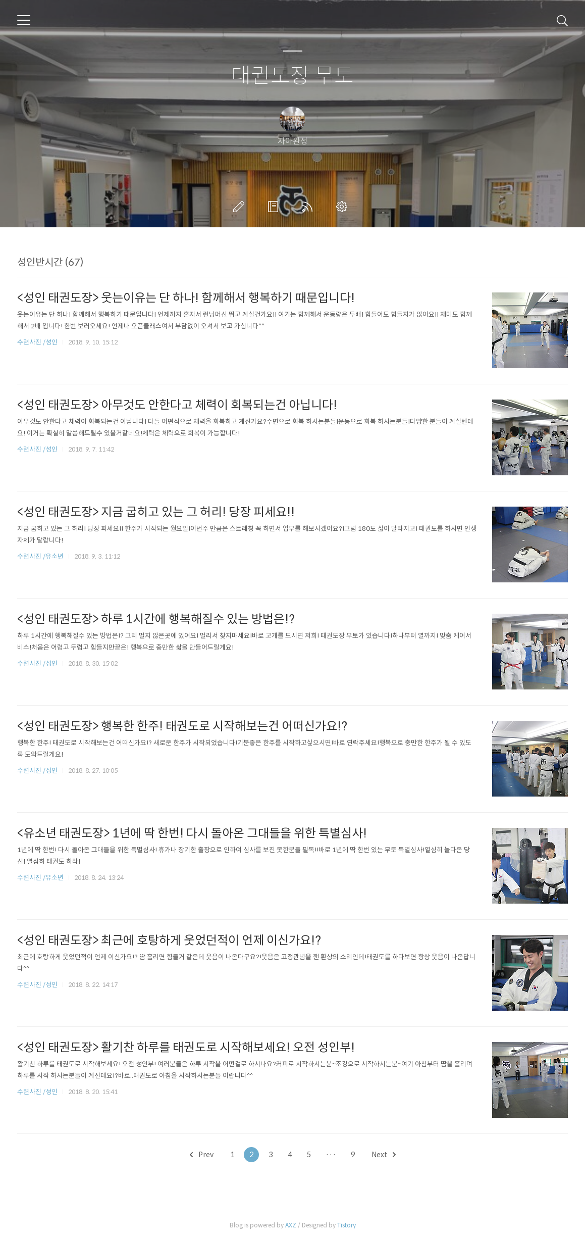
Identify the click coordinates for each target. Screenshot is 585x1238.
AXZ (290, 1225)
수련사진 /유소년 (40, 556)
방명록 (275, 206)
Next (383, 1154)
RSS (309, 206)
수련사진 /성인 (38, 342)
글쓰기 (241, 206)
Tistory (346, 1225)
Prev (202, 1154)
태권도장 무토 (292, 76)
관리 (344, 206)
